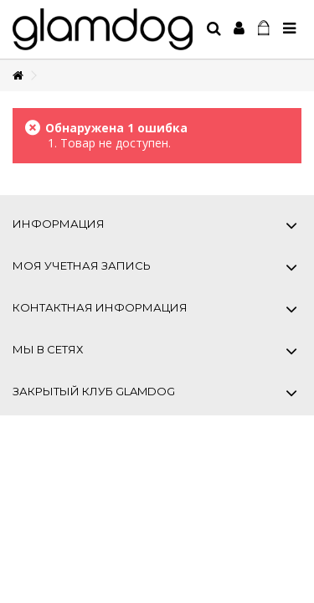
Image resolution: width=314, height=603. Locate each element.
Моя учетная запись (82, 265)
